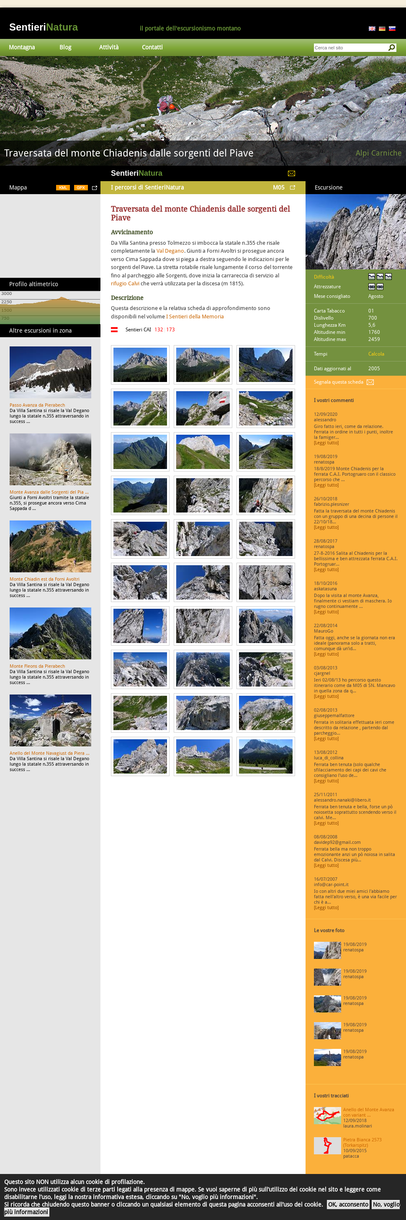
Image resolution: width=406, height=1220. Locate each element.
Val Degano (170, 251)
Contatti (152, 47)
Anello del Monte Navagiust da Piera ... (50, 753)
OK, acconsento (348, 1204)
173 (170, 330)
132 (158, 330)
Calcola (376, 354)
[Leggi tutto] (326, 443)
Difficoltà (324, 277)
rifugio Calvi (125, 283)
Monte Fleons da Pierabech (37, 666)
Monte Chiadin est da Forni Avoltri (45, 579)
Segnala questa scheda (338, 382)
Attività (108, 47)
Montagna (22, 47)
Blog (65, 47)
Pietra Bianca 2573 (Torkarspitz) (362, 1142)
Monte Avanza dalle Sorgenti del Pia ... (49, 492)
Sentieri (43, 27)
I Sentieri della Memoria (195, 316)
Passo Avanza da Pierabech (37, 405)
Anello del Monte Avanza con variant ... (368, 1112)
